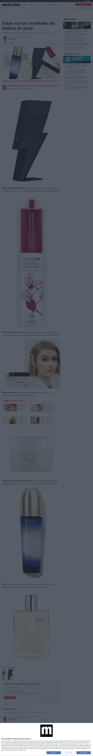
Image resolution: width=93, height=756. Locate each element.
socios (11, 740)
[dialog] (46, 739)
